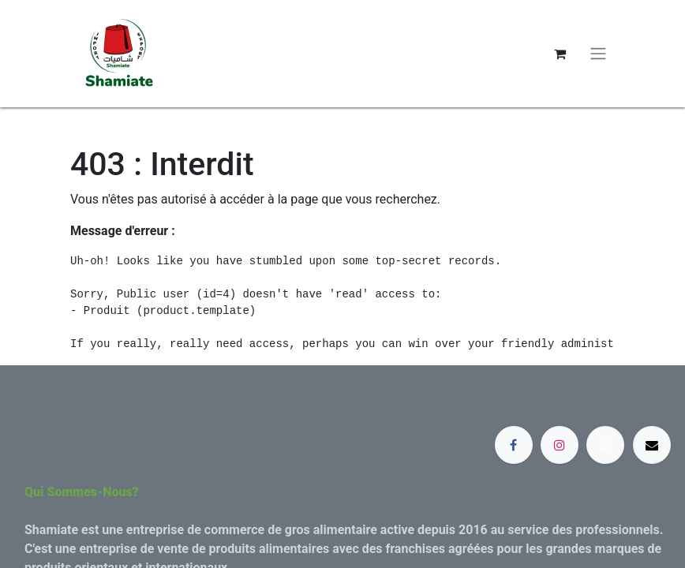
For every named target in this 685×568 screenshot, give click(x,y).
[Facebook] (514, 445)
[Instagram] (559, 445)
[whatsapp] (605, 445)
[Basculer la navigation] (598, 54)
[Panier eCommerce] (559, 53)
